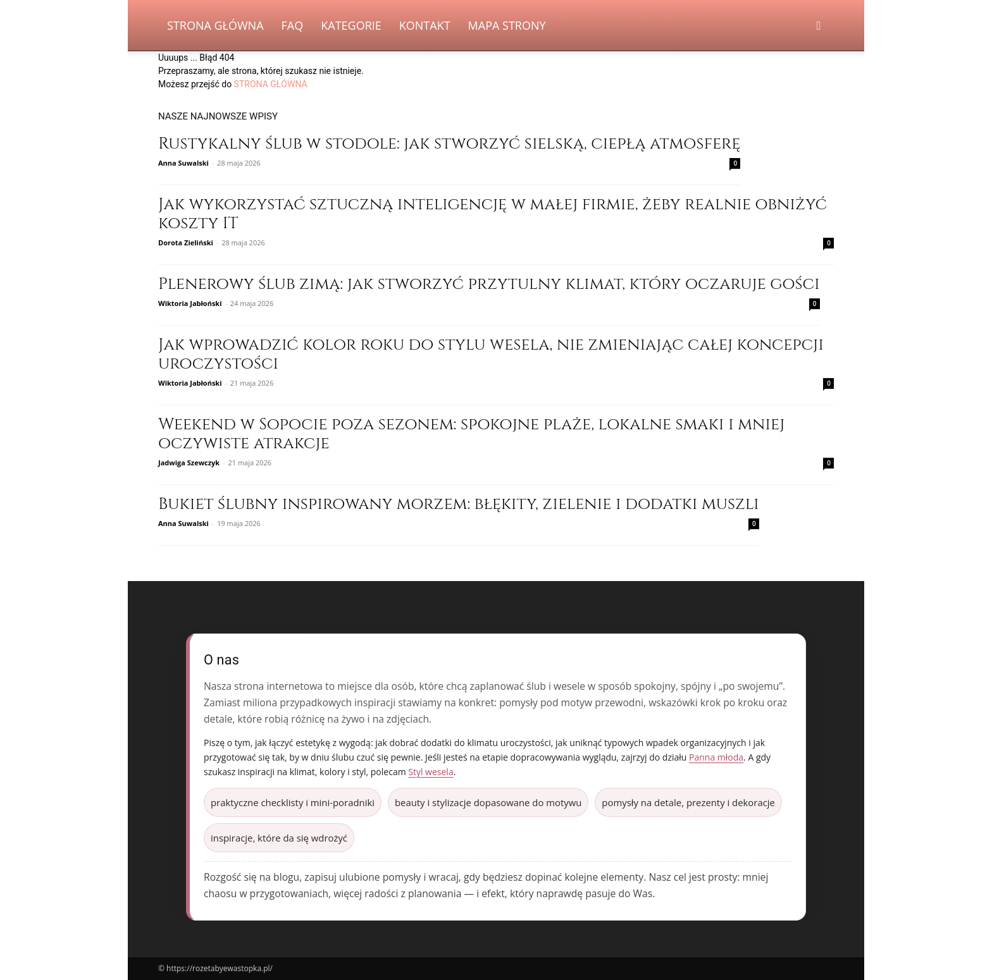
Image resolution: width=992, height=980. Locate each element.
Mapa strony (507, 25)
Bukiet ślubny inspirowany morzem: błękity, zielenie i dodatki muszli (458, 504)
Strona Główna (215, 25)
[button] (818, 26)
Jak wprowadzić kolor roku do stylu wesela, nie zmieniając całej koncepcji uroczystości (491, 354)
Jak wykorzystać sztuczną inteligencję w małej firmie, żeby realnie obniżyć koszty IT (492, 214)
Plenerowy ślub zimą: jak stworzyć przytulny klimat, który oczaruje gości (489, 284)
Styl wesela (430, 772)
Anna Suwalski (183, 163)
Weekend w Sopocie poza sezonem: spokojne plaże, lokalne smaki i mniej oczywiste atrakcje (471, 434)
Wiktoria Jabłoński (190, 303)
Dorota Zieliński (185, 242)
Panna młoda (716, 757)
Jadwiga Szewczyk (189, 462)
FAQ (293, 25)
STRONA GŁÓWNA (270, 84)
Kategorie (351, 25)
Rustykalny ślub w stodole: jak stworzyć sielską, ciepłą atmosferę (449, 144)
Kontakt (424, 25)
